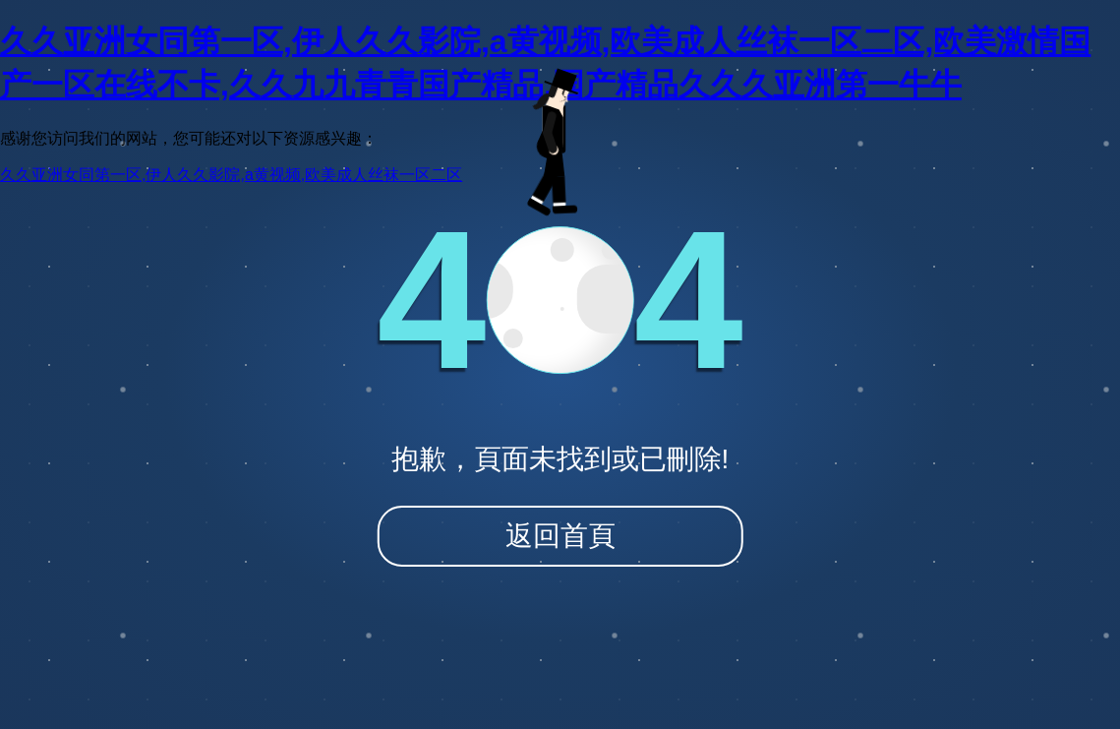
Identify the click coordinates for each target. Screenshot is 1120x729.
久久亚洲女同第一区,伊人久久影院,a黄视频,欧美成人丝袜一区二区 (231, 174)
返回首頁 (560, 535)
